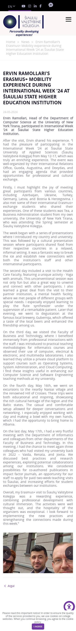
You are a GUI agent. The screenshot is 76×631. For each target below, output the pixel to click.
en (10, 6)
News (25, 42)
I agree (38, 626)
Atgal (11, 586)
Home (10, 42)
